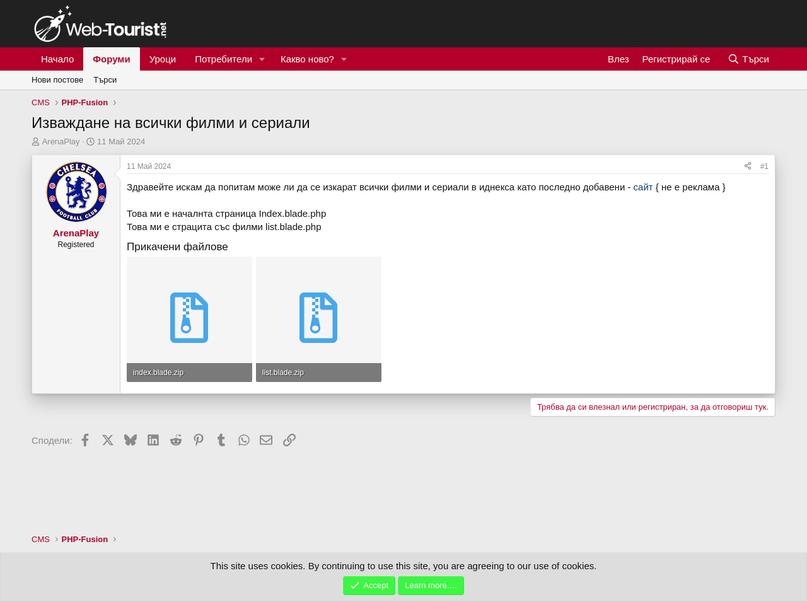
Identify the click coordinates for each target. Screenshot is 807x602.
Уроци (163, 59)
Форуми (111, 59)
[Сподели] (748, 166)
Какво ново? (307, 59)
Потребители (223, 59)
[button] (262, 59)
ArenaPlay (61, 141)
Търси (105, 79)
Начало (57, 59)
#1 (764, 166)
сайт (643, 187)
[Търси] (748, 59)
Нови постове (57, 79)
